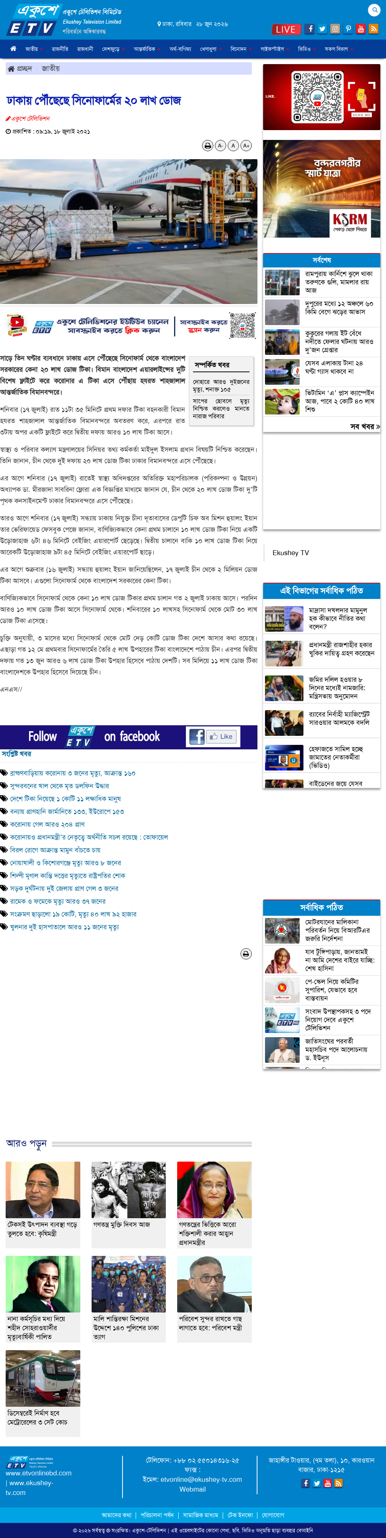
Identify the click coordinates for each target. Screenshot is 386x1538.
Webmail (192, 1489)
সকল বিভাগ (339, 49)
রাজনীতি (60, 49)
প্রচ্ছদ (20, 68)
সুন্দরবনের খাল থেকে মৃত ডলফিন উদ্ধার (59, 785)
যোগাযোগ (273, 1515)
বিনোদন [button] (241, 49)
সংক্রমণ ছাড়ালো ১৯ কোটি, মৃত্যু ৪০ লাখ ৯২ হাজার (73, 914)
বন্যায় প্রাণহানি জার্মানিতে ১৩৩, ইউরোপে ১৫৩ (67, 811)
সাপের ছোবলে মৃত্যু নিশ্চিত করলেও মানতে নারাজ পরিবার (221, 408)
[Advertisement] (129, 1056)
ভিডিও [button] (307, 49)
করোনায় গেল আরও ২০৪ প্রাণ (47, 824)
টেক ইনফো (241, 1515)
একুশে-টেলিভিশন (149, 1530)
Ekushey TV (291, 552)
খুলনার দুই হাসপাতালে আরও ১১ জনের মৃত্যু (64, 927)
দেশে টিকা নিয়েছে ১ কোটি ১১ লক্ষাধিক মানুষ (65, 798)
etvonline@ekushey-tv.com (201, 1479)
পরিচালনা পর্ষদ (157, 1515)
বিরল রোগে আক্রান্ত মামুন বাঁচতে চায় (55, 850)
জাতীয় (51, 68)
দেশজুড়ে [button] (113, 49)
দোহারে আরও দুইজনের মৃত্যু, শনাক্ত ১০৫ (221, 385)
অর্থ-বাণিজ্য (180, 49)
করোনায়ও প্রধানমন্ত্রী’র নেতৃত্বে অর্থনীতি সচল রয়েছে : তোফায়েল (89, 837)
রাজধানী (85, 49)
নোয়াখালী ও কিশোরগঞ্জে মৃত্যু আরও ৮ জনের (65, 862)
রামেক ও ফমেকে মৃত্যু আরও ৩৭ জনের (58, 901)
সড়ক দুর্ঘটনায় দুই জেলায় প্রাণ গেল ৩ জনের (64, 888)
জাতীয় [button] (34, 49)
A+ (246, 145)
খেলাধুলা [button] (211, 49)
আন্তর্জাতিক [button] (147, 49)
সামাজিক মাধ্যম (200, 1515)
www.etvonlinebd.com (39, 1473)
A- (220, 145)
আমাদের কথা (117, 1515)
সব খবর (365, 426)
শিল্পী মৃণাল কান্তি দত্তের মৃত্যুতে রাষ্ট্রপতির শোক (67, 875)
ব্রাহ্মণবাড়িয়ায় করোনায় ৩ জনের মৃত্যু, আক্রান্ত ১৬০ (73, 773)
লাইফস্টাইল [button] (275, 49)
